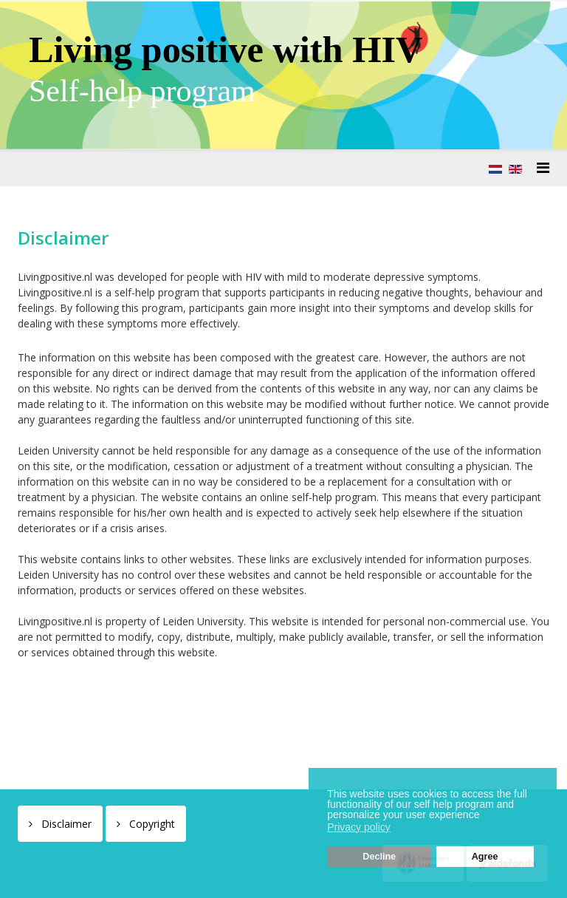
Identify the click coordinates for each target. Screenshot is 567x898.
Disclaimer (65, 824)
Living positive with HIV (225, 49)
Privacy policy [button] (359, 827)
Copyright (150, 824)
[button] (483, 816)
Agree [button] (485, 856)
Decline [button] (379, 856)
